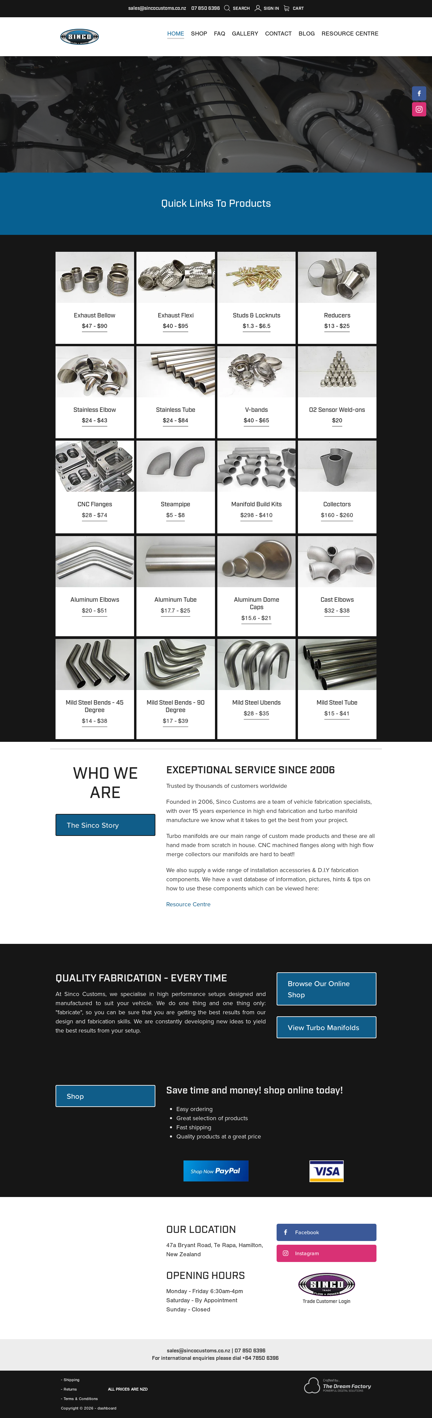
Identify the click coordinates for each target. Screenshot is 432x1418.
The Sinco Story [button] (93, 825)
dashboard (107, 1408)
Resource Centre (188, 904)
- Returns (69, 1389)
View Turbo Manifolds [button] (323, 1027)
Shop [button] (75, 1096)
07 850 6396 (250, 1351)
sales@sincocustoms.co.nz (157, 8)
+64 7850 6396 (260, 1358)
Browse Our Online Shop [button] (319, 989)
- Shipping (70, 1379)
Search (237, 8)
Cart (294, 8)
